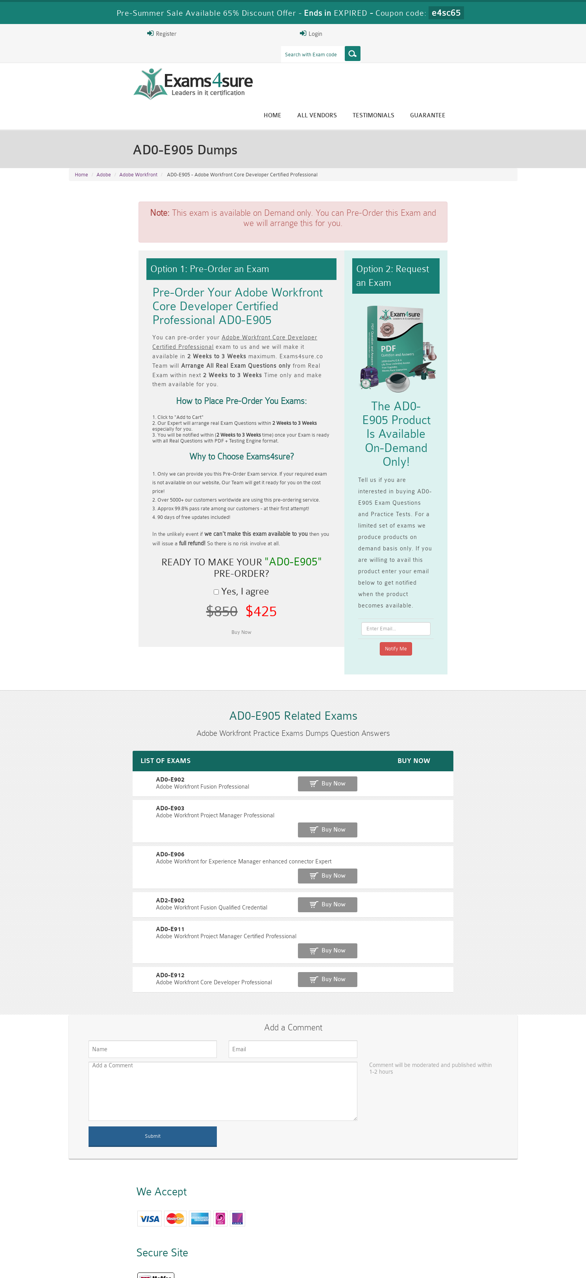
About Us (109, 1264)
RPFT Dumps (330, 1224)
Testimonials (443, 64)
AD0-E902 (85, 678)
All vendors (387, 64)
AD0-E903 (85, 705)
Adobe (103, 134)
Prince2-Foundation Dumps (480, 1228)
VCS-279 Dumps (181, 1238)
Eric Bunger (287, 1164)
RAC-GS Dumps (255, 1224)
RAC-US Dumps (405, 1224)
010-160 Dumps (106, 1238)
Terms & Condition (196, 1264)
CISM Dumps (106, 1224)
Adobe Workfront (138, 134)
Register (425, 33)
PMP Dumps (181, 1224)
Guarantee (498, 64)
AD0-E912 (85, 814)
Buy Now (486, 682)
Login (467, 33)
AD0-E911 (85, 787)
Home (342, 64)
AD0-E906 (85, 733)
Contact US (245, 1264)
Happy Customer (290, 1178)
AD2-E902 (85, 760)
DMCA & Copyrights (297, 1264)
